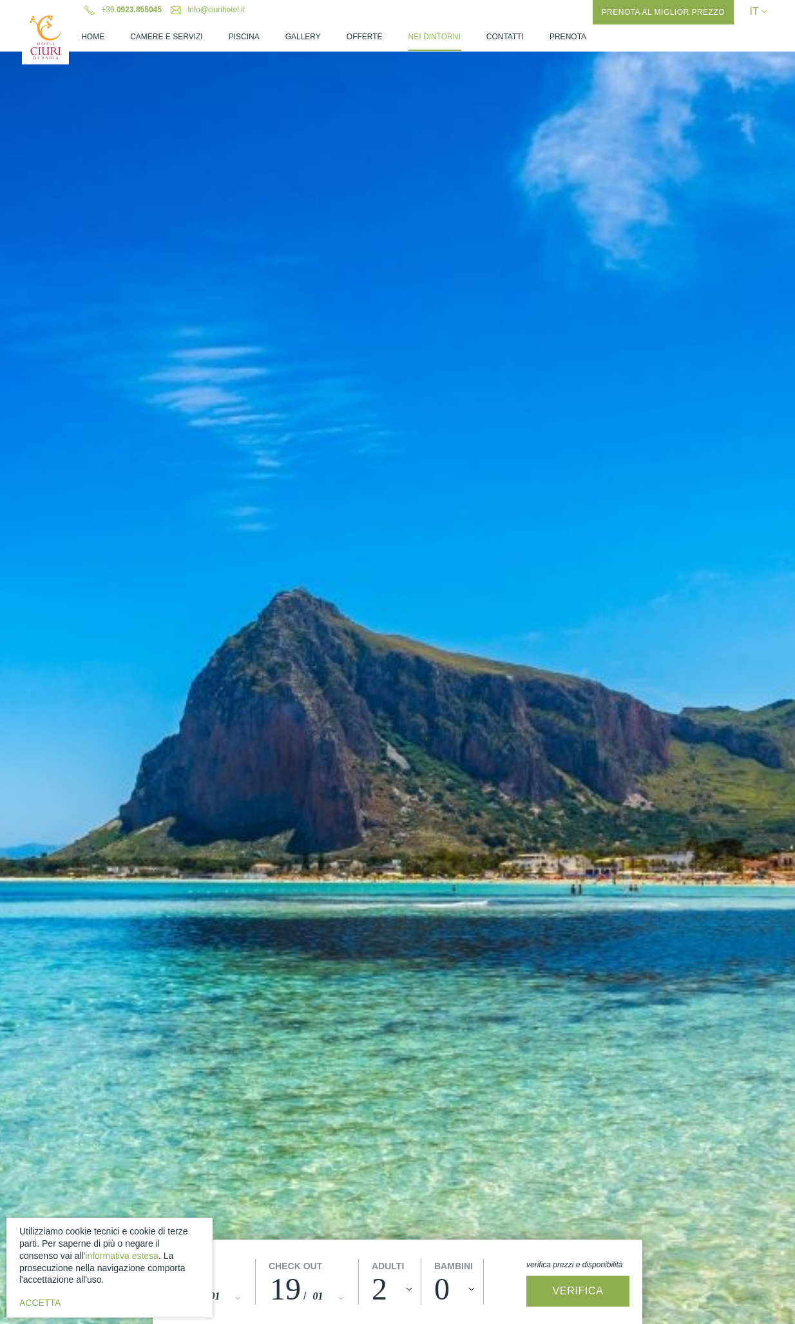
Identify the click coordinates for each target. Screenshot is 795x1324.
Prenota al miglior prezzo (663, 12)
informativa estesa (121, 1256)
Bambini (453, 1266)
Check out (295, 1266)
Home (92, 36)
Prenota (568, 36)
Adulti (388, 1266)
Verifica (578, 1290)
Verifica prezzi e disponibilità (574, 1264)
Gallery (303, 36)
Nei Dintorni (434, 36)
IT (757, 11)
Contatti (505, 36)
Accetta (40, 1303)
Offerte (365, 36)
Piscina (244, 36)
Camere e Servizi (166, 36)
